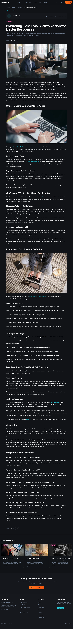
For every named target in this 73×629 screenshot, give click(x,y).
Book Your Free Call (36, 587)
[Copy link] (18, 40)
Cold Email (19, 7)
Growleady (29, 419)
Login (62, 2)
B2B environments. (33, 161)
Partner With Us (41, 617)
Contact (40, 612)
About (45, 2)
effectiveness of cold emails (37, 296)
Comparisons (41, 610)
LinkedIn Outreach (24, 612)
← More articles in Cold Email (12, 10)
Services (20, 2)
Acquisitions (41, 615)
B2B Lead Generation (25, 610)
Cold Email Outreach (24, 604)
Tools (35, 2)
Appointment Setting (25, 607)
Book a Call (68, 2)
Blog (40, 2)
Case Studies (28, 2)
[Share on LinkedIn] (11, 40)
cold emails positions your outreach (43, 197)
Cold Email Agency (24, 602)
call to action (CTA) (17, 147)
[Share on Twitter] (14, 40)
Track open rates (55, 402)
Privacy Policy (68, 623)
